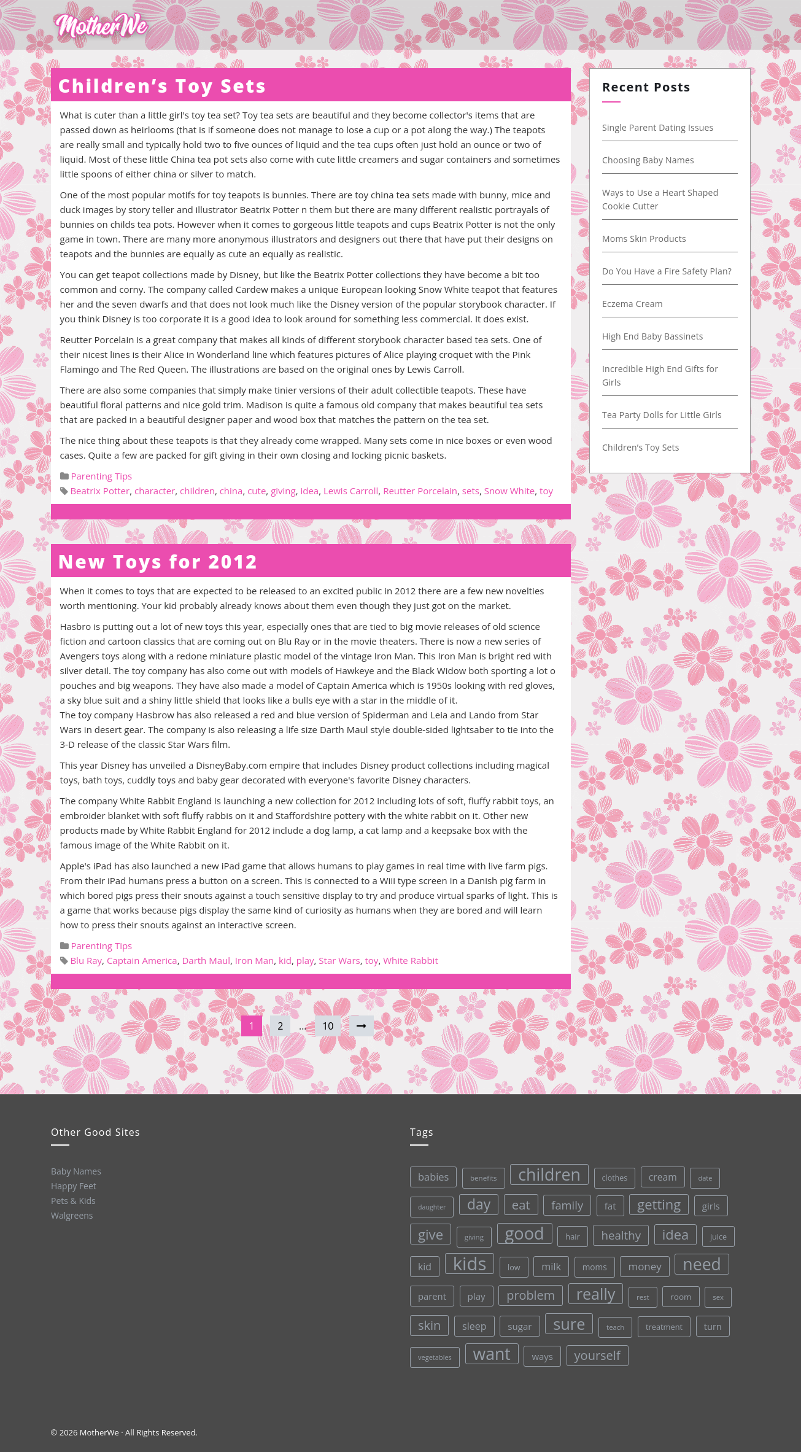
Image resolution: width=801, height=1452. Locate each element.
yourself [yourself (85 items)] (596, 1351)
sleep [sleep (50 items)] (473, 1325)
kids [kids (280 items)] (467, 1262)
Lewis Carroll (350, 490)
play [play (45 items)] (474, 1294)
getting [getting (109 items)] (655, 1199)
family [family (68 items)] (563, 1201)
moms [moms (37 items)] (592, 1263)
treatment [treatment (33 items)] (663, 1321)
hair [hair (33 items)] (569, 1232)
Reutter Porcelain (420, 490)
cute (256, 490)
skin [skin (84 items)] (428, 1325)
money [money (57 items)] (642, 1261)
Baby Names (75, 1170)
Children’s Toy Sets (162, 85)
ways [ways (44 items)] (541, 1353)
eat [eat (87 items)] (517, 1202)
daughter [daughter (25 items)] (428, 1206)
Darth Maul (206, 960)
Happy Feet (72, 1185)
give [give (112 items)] (428, 1233)
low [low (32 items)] (511, 1264)
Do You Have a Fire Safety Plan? (667, 271)
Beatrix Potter (100, 490)
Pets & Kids (72, 1200)
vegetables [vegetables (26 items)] (434, 1356)
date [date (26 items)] (701, 1171)
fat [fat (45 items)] (607, 1201)
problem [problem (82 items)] (529, 1293)
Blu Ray (86, 960)
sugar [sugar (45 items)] (518, 1324)
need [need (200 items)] (699, 1259)
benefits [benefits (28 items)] (479, 1176)
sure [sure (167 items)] (568, 1320)
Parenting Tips (101, 476)
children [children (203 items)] (545, 1171)
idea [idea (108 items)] (672, 1229)
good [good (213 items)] (521, 1231)
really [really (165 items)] (593, 1289)
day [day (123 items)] (475, 1203)
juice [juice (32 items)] (715, 1231)
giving (283, 490)
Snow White (509, 490)
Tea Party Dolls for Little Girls (662, 415)
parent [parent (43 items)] (430, 1295)
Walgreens (71, 1214)
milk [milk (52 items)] (549, 1264)
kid (285, 960)
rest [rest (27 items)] (641, 1292)
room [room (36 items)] (679, 1291)
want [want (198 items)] (491, 1352)
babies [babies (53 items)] (429, 1176)
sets (470, 490)
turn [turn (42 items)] (711, 1320)
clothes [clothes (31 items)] (611, 1173)
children (197, 490)
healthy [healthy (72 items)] (618, 1231)
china (231, 490)
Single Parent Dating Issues (658, 127)
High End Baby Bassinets (653, 336)
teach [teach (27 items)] (614, 1323)
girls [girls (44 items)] (707, 1200)
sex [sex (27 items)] (716, 1290)
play (305, 960)
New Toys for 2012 (158, 561)
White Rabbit (410, 960)
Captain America (142, 960)
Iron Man (254, 960)
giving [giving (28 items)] (471, 1235)
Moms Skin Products (645, 238)
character (154, 490)
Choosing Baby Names (649, 160)
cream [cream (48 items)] (658, 1172)
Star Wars (339, 960)
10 (327, 1026)
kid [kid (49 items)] (422, 1266)
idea (309, 490)
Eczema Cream (633, 303)
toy (546, 490)
